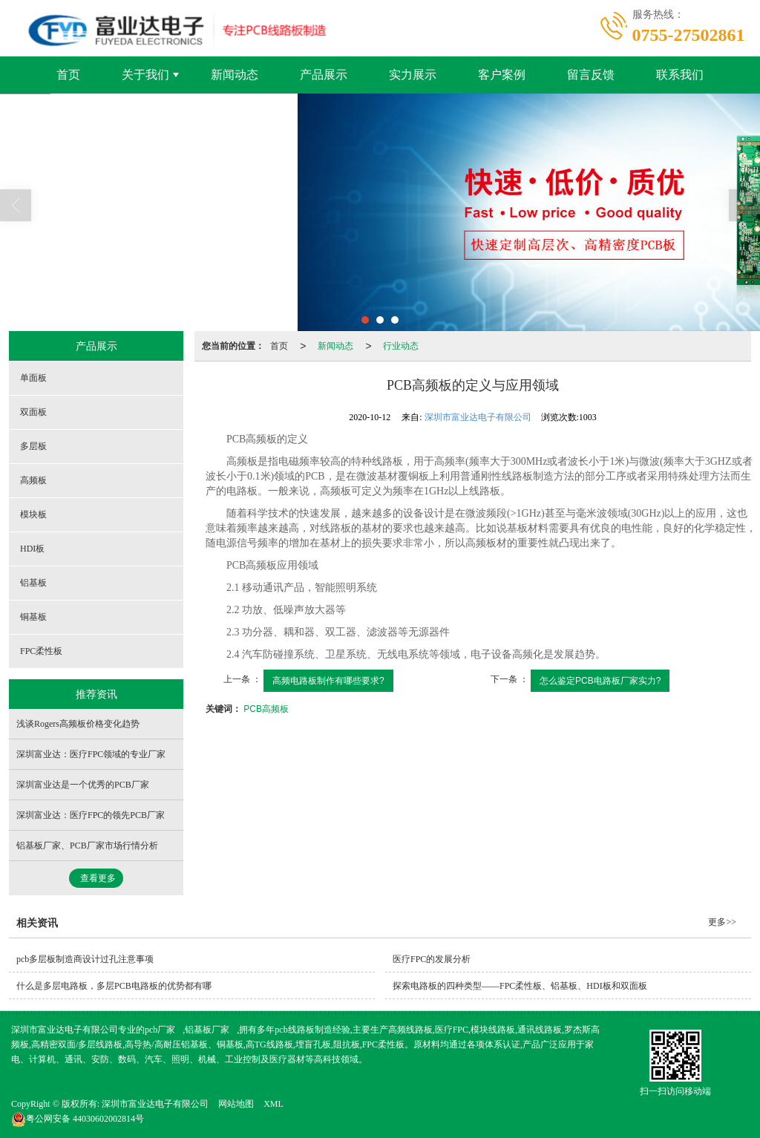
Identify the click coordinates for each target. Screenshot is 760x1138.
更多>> (722, 922)
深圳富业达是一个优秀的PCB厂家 (82, 784)
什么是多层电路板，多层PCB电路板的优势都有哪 (114, 986)
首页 (68, 74)
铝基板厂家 (207, 1029)
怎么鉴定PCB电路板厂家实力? (600, 681)
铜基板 (33, 617)
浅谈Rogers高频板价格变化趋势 (78, 724)
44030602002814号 (77, 1119)
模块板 (33, 514)
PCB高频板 (266, 709)
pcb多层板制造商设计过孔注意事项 (85, 959)
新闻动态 (234, 74)
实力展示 (412, 74)
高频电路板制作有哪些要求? (328, 681)
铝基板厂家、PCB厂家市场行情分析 (87, 845)
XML (273, 1104)
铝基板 (33, 583)
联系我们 (680, 74)
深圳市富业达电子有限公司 (478, 417)
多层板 (33, 446)
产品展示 (323, 74)
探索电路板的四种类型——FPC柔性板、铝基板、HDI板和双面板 (520, 986)
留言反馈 (591, 74)
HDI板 (32, 548)
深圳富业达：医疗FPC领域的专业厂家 (91, 754)
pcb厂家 (160, 1029)
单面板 (33, 378)
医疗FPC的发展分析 (432, 959)
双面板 (33, 412)
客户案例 (501, 74)
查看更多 (98, 878)
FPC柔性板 (41, 651)
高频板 (33, 480)
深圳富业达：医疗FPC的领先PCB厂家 (90, 815)
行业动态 (401, 346)
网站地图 (236, 1104)
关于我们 (145, 74)
